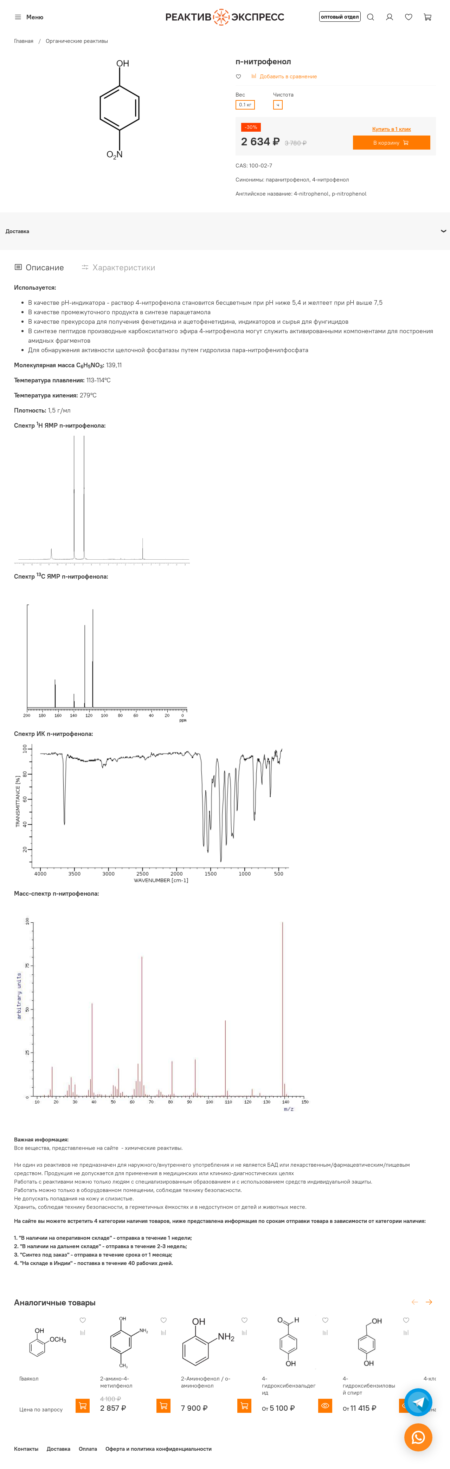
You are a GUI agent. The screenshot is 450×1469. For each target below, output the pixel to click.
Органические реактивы (77, 40)
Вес (240, 94)
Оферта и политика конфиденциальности (158, 1448)
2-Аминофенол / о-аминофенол (211, 1388)
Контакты (26, 1448)
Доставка (58, 1448)
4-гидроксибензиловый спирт (388, 1391)
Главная (23, 40)
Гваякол (23, 1384)
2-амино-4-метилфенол (117, 1388)
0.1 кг (245, 104)
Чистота (283, 94)
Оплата (88, 1448)
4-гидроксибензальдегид (304, 1388)
